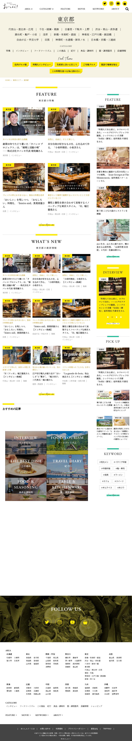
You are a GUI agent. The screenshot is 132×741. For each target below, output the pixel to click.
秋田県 (28, 660)
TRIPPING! (107, 729)
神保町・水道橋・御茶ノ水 (70, 39)
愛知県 (9, 691)
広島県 (48, 688)
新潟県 (119, 657)
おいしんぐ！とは (28, 729)
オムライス (107, 487)
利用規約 (59, 729)
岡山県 (48, 691)
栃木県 (55, 660)
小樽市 (16, 657)
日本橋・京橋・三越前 (103, 39)
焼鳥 (106, 474)
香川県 (67, 688)
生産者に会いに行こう (67, 64)
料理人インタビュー (42, 64)
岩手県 (36, 657)
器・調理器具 (105, 50)
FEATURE (65, 9)
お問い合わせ (45, 729)
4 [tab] (118, 316)
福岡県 (87, 688)
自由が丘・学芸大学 (28, 39)
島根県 (55, 688)
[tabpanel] (113, 295)
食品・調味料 (87, 50)
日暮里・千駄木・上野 (77, 29)
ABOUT (115, 9)
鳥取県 (55, 691)
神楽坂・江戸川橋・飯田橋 (96, 34)
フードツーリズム (42, 50)
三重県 (16, 691)
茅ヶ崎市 (68, 660)
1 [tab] (105, 316)
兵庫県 (36, 691)
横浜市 (67, 657)
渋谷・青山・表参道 (106, 29)
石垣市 (114, 688)
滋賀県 (28, 691)
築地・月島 (89, 673)
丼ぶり (121, 487)
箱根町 (67, 663)
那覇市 (107, 688)
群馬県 (48, 663)
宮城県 (36, 660)
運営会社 (94, 729)
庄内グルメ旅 (21, 64)
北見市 (16, 660)
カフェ (106, 481)
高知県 (75, 691)
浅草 (45, 34)
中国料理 (106, 468)
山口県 (48, 694)
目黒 (47, 39)
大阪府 (36, 688)
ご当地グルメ (89, 64)
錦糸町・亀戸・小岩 (26, 34)
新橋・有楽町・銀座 (65, 34)
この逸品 (61, 50)
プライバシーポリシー (76, 729)
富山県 (111, 657)
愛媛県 (67, 691)
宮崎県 (87, 694)
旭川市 (9, 660)
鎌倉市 (75, 657)
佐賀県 (87, 691)
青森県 (28, 657)
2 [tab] (109, 316)
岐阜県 (9, 688)
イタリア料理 (120, 462)
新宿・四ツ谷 (90, 679)
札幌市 (9, 657)
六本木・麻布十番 (92, 663)
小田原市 (77, 660)
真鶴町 (67, 666)
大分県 (95, 691)
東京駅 (87, 666)
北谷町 (107, 694)
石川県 (119, 660)
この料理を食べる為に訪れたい (66, 71)
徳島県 (75, 688)
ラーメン (119, 474)
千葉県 (48, 657)
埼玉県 (55, 657)
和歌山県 (37, 694)
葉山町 (75, 666)
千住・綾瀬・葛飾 (49, 29)
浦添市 (114, 691)
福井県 (111, 660)
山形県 (28, 663)
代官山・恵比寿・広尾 (21, 29)
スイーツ (120, 481)
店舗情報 (121, 50)
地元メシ (104, 462)
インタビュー (22, 50)
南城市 (107, 691)
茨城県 (55, 663)
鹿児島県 (95, 694)
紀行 (73, 50)
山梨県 (48, 660)
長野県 (48, 666)
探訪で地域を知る (109, 64)
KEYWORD (98, 9)
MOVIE (81, 9)
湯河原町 (76, 663)
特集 (8, 50)
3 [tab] (114, 316)
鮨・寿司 (121, 468)
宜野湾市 (115, 694)
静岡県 (16, 688)
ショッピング (96, 706)
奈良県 (28, 694)
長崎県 (95, 688)
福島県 (36, 663)
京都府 (28, 688)
